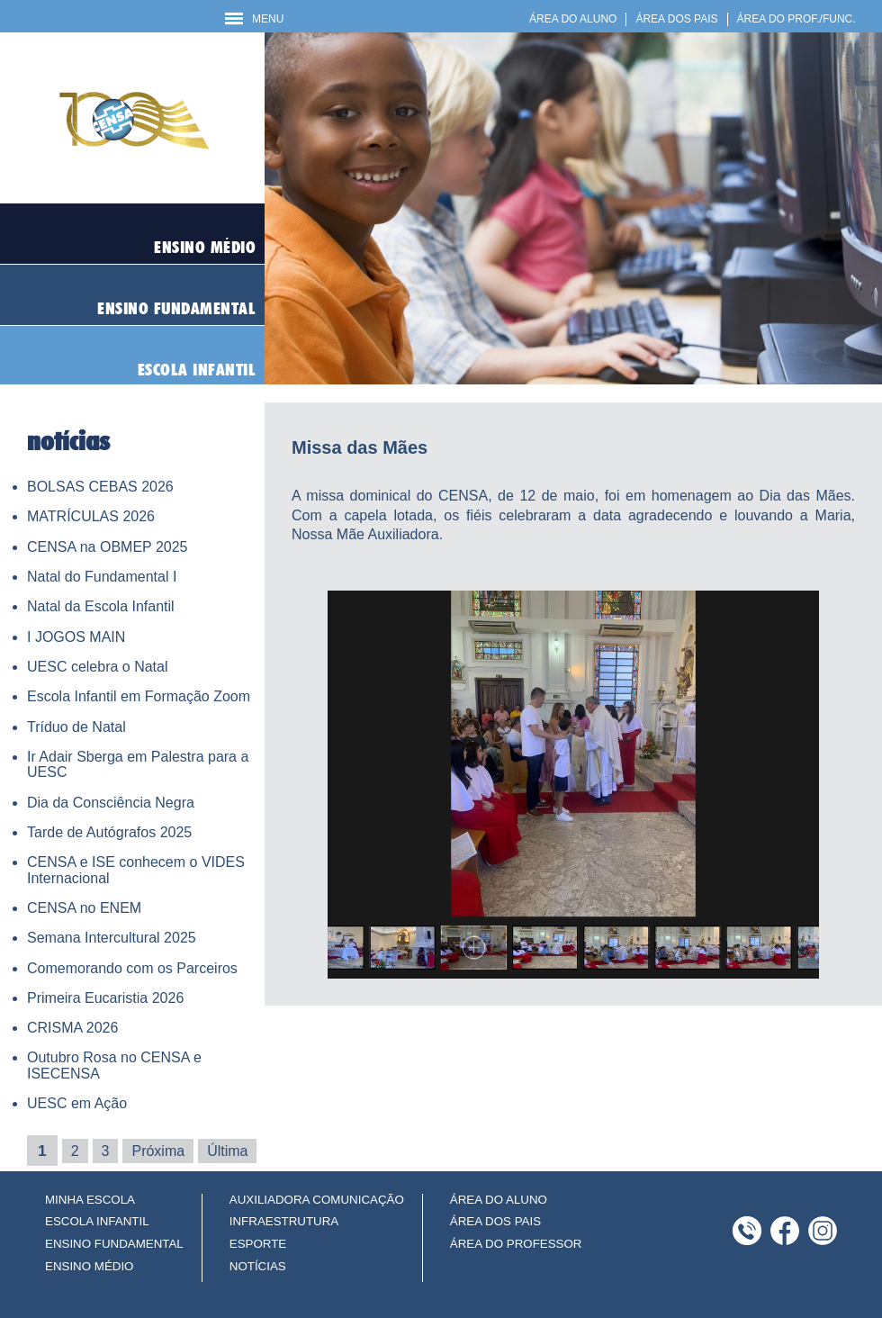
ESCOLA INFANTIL (97, 1221)
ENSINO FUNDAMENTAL (114, 1243)
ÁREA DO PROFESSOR (516, 1243)
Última (227, 1151)
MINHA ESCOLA (90, 1199)
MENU (254, 19)
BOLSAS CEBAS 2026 (100, 486)
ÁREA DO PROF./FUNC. (796, 19)
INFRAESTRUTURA (284, 1221)
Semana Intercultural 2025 (111, 937)
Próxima (157, 1151)
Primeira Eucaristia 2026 (105, 998)
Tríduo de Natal (76, 727)
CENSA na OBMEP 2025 (107, 547)
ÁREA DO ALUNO (572, 19)
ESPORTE (258, 1243)
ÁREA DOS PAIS (676, 19)
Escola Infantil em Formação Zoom (138, 696)
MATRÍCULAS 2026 (91, 516)
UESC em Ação (77, 1103)
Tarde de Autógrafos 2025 (109, 832)
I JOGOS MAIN (76, 637)
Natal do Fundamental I (101, 576)
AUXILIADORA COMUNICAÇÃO (317, 1199)
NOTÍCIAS (258, 1266)
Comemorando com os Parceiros (132, 968)
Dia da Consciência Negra (110, 802)
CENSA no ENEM (84, 908)
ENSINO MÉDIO (89, 1266)
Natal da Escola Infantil (101, 606)
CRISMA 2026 (72, 1027)
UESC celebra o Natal (97, 666)
